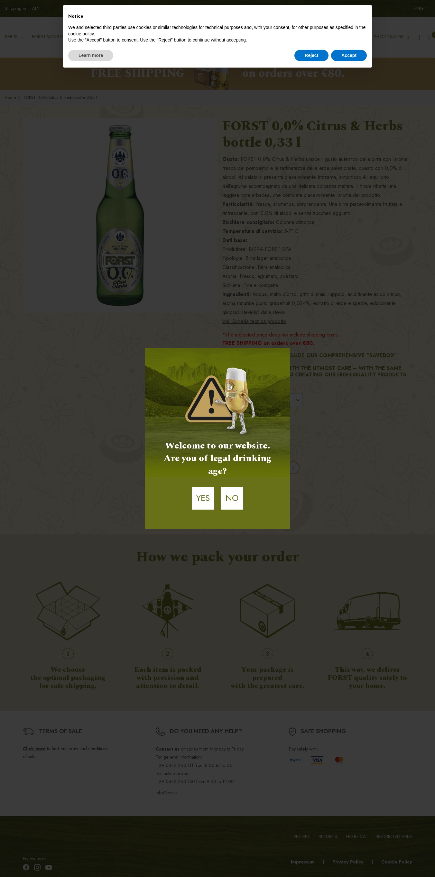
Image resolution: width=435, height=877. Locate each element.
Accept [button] (348, 55)
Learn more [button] (91, 55)
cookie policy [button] (81, 33)
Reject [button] (311, 55)
